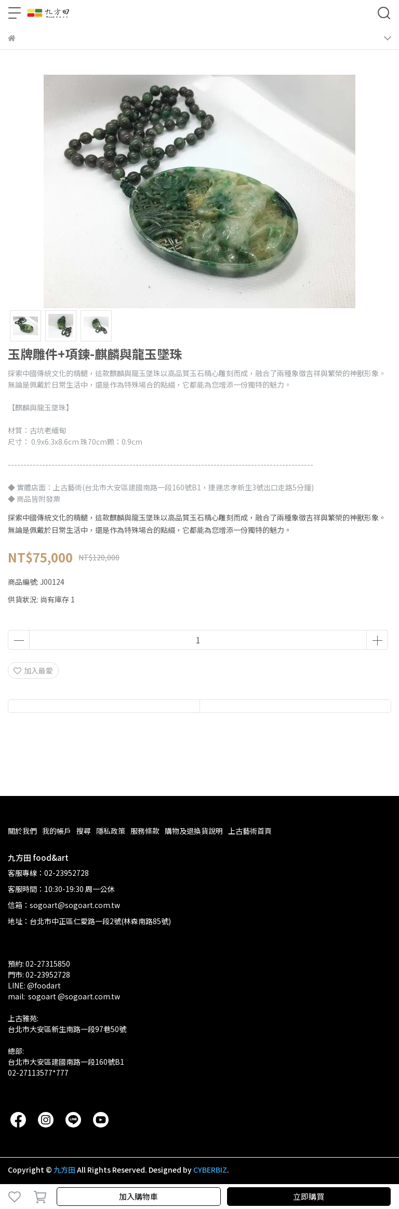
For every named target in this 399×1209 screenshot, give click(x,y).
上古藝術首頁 (250, 831)
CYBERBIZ (210, 1169)
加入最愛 (33, 670)
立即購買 (308, 1196)
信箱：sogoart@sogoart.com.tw (64, 905)
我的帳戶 (56, 831)
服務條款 (144, 831)
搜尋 (83, 831)
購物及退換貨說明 (194, 831)
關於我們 (22, 831)
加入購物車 (138, 1196)
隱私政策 (110, 831)
